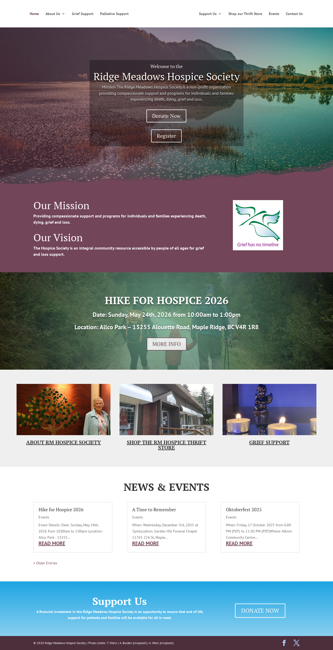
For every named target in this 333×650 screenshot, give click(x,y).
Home (34, 14)
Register (166, 135)
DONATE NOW (260, 610)
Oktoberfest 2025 (244, 509)
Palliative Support (114, 14)
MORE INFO (166, 343)
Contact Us (294, 14)
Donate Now (166, 115)
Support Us (208, 14)
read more (52, 543)
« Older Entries (45, 563)
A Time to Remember (154, 509)
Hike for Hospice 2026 (61, 509)
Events (274, 14)
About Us (53, 14)
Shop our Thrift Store (245, 14)
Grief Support (82, 14)
